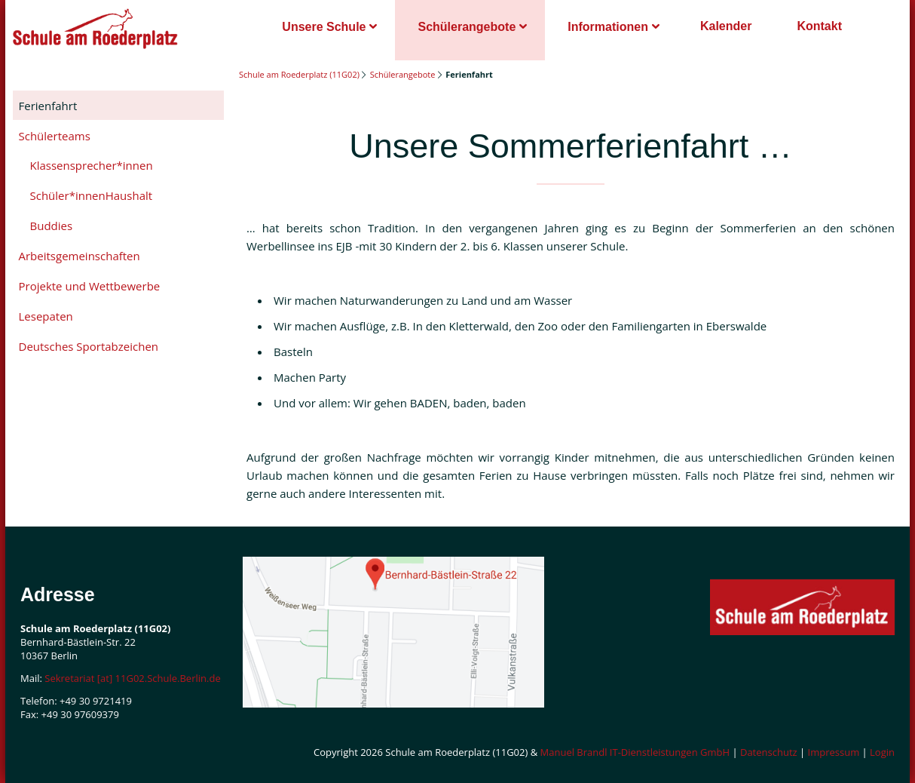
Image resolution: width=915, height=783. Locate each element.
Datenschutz (768, 752)
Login (882, 752)
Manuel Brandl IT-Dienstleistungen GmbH (635, 752)
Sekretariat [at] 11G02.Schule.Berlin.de (132, 678)
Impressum (834, 752)
